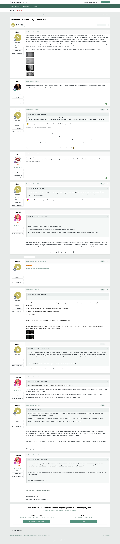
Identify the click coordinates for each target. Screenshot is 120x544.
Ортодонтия (27, 26)
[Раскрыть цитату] (28, 114)
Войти (83, 521)
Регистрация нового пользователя (37, 521)
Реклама (35, 6)
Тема (55, 540)
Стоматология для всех (18, 2)
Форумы (12, 10)
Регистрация (106, 2)
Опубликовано (32, 31)
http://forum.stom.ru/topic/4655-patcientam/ (38, 490)
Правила (19, 10)
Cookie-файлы (62, 540)
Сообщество (26, 7)
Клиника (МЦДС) (15, 6)
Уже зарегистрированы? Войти (92, 2)
